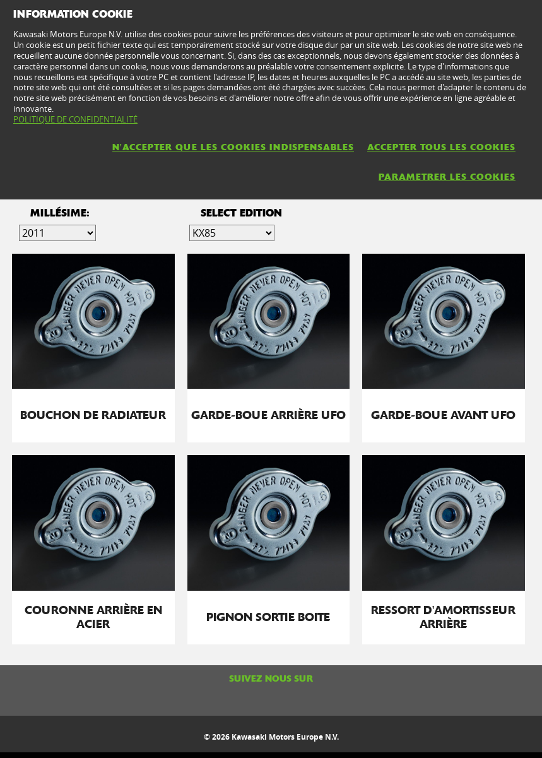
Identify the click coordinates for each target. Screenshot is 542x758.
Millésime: (60, 213)
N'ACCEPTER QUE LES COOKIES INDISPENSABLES (233, 147)
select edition (241, 213)
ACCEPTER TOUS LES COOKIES (441, 147)
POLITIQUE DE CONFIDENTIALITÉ (75, 119)
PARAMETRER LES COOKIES (447, 176)
